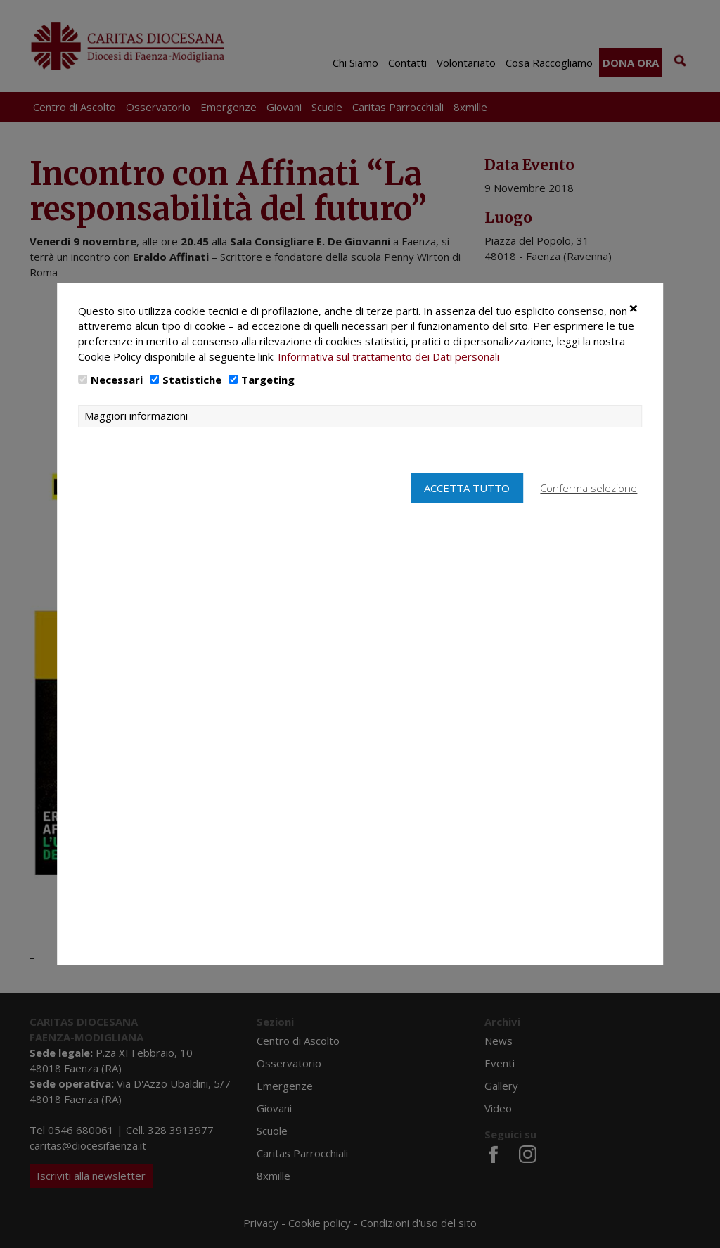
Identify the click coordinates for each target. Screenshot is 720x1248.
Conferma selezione (589, 519)
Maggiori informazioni (136, 446)
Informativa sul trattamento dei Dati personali (388, 387)
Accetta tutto (465, 519)
